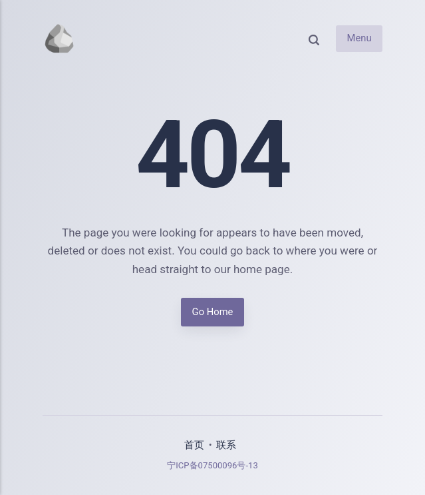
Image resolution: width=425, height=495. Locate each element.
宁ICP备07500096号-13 (212, 465)
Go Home (212, 312)
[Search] (314, 39)
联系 (226, 445)
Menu (359, 39)
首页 (194, 445)
